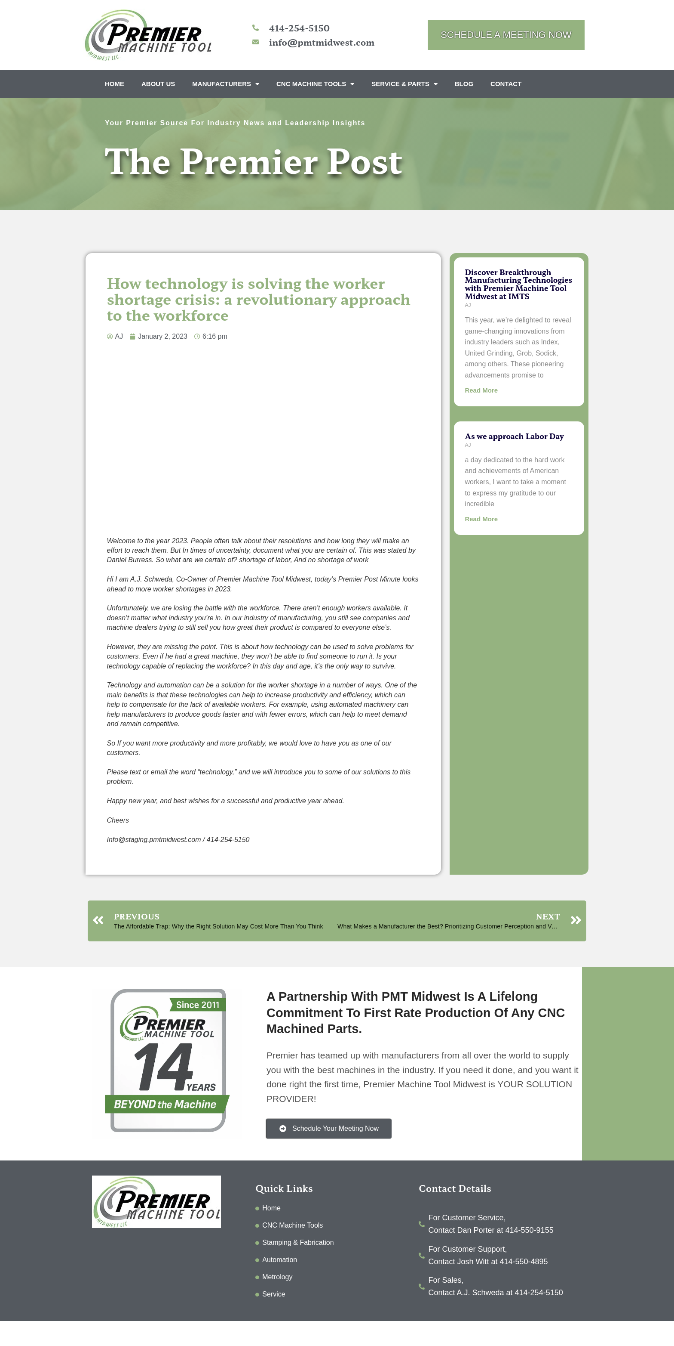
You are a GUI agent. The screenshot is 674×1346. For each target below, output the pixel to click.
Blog (464, 83)
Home (114, 83)
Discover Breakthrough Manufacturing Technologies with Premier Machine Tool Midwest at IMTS (518, 283)
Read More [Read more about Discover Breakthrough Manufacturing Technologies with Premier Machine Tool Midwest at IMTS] (481, 390)
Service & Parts (404, 84)
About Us (158, 83)
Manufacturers (225, 84)
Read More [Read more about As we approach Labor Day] (481, 519)
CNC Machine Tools (315, 84)
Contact (505, 83)
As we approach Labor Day (514, 435)
